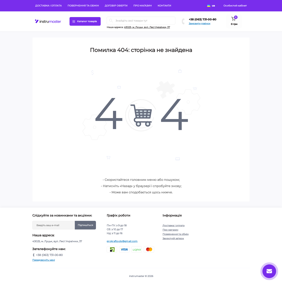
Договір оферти (116, 5)
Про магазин (142, 5)
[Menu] (85, 21)
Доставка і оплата (48, 5)
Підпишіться (85, 225)
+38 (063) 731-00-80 (202, 19)
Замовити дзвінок (199, 23)
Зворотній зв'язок (173, 238)
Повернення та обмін (83, 5)
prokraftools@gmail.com (122, 241)
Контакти (164, 5)
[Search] (111, 21)
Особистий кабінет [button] (235, 5)
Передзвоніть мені (43, 260)
